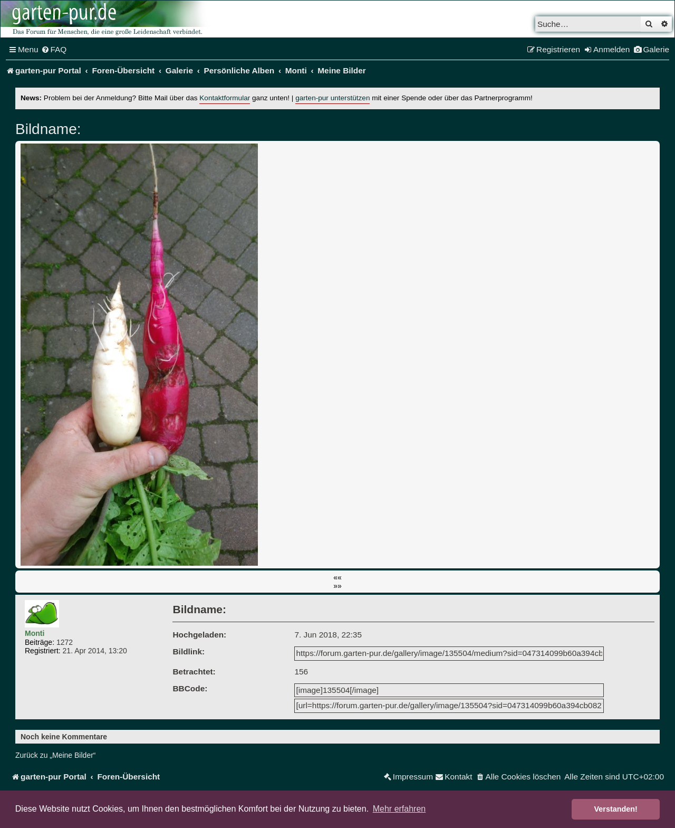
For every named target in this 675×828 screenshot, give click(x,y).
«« (337, 577)
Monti (34, 633)
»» (337, 586)
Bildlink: (188, 651)
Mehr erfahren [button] (399, 808)
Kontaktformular (224, 98)
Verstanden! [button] (616, 809)
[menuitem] (54, 50)
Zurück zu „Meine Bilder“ (55, 755)
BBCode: (189, 688)
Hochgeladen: (199, 634)
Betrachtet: (193, 671)
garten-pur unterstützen (332, 98)
